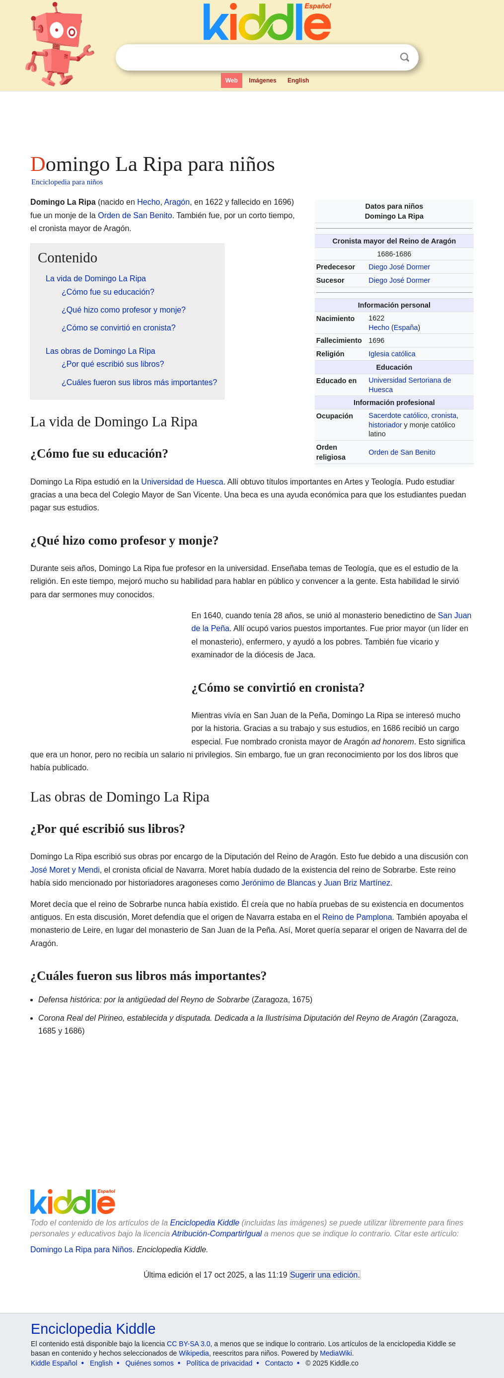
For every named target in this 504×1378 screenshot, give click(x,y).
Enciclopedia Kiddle (204, 1222)
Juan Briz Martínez (357, 883)
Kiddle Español (54, 1363)
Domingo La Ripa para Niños (81, 1249)
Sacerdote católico (397, 415)
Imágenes (262, 80)
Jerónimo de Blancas (278, 883)
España (406, 327)
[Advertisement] (251, 119)
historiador (385, 425)
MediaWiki (336, 1353)
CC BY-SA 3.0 (188, 1344)
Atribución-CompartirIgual (217, 1233)
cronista (444, 415)
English (298, 80)
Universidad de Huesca (182, 482)
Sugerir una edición (324, 1275)
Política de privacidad (219, 1363)
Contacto (279, 1363)
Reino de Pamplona (357, 917)
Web (231, 80)
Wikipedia (194, 1353)
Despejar (384, 57)
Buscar (405, 57)
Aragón (177, 202)
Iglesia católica (391, 354)
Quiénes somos (149, 1363)
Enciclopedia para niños (67, 182)
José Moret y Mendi (65, 870)
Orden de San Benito (401, 452)
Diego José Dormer (399, 267)
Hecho (378, 327)
